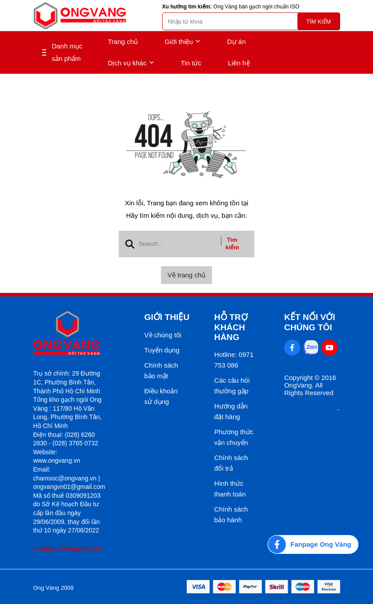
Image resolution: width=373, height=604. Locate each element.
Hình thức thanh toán (230, 489)
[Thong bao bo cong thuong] (338, 408)
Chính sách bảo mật (161, 370)
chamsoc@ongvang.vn (67, 548)
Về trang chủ (186, 275)
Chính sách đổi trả (231, 463)
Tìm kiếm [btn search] (232, 243)
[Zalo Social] (310, 347)
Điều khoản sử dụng (161, 396)
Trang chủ (123, 41)
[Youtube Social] (329, 348)
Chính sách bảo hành (231, 514)
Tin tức (191, 63)
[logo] (80, 15)
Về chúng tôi (162, 335)
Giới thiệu (182, 42)
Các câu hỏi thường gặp (232, 385)
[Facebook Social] (292, 348)
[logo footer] (69, 333)
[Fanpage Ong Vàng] (313, 544)
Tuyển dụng (162, 350)
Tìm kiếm (318, 21)
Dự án (236, 41)
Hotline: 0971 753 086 (233, 360)
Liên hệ (239, 63)
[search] (251, 21)
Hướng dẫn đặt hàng (231, 411)
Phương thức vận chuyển (233, 437)
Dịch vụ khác (131, 63)
